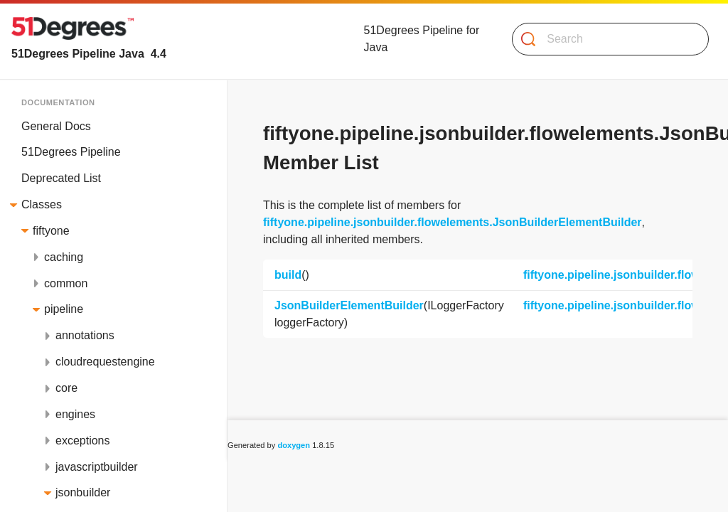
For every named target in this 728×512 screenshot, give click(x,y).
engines (75, 414)
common (65, 283)
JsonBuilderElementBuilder (349, 305)
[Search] (604, 39)
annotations (84, 335)
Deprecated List (61, 178)
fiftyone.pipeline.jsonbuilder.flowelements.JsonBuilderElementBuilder (452, 222)
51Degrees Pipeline (71, 152)
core (66, 388)
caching (63, 257)
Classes (41, 204)
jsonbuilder (82, 492)
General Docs (56, 126)
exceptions (82, 440)
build (287, 275)
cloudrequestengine (105, 362)
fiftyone (51, 231)
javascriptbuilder (96, 467)
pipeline (63, 309)
